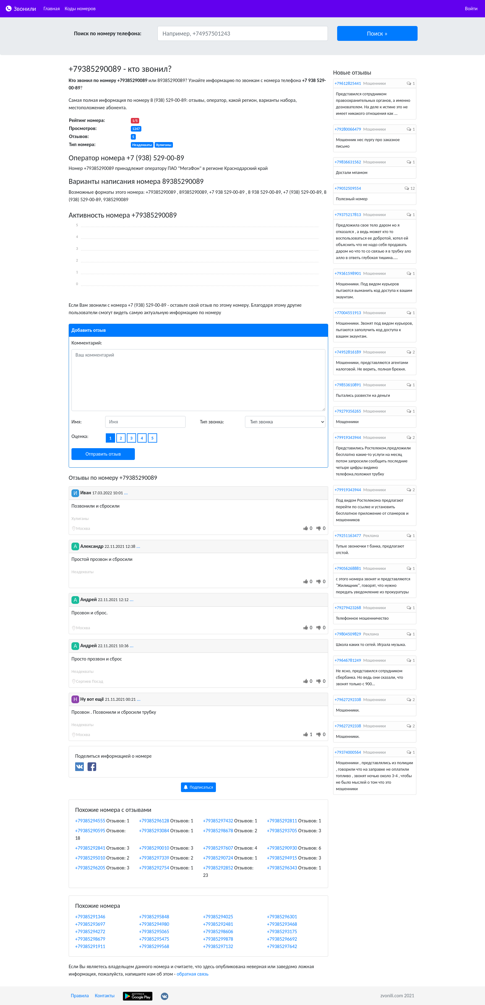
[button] (377, 33)
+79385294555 (90, 821)
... (126, 493)
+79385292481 (218, 924)
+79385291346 (90, 917)
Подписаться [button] (198, 787)
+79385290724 (218, 858)
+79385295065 (154, 931)
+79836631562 (348, 162)
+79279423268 (348, 607)
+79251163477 (348, 535)
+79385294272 (90, 931)
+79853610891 (348, 385)
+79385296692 (282, 939)
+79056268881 (348, 568)
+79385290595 (90, 831)
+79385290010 (154, 848)
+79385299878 (218, 939)
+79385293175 (282, 931)
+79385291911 (90, 946)
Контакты (105, 996)
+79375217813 (348, 214)
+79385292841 (90, 848)
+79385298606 (218, 931)
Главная (52, 8)
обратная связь (192, 974)
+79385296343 (282, 868)
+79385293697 (90, 924)
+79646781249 (348, 660)
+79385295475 (154, 939)
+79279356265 (348, 411)
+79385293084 (154, 831)
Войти (471, 8)
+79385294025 (218, 917)
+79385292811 (282, 821)
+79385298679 (90, 939)
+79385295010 (90, 858)
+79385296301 (282, 917)
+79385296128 (154, 821)
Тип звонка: (212, 422)
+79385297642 (282, 946)
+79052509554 (348, 188)
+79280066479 (348, 129)
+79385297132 (218, 946)
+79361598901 (348, 273)
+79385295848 (154, 917)
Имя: (76, 422)
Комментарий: (86, 343)
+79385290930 (282, 848)
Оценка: (79, 436)
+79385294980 (154, 924)
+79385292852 (218, 868)
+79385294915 (282, 858)
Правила (80, 996)
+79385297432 (218, 821)
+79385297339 (154, 858)
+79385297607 (218, 848)
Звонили (20, 8)
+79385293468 (282, 924)
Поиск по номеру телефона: (107, 33)
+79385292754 (154, 868)
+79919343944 (348, 437)
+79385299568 (154, 946)
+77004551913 (348, 312)
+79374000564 (348, 752)
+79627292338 (348, 699)
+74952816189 (348, 352)
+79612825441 (348, 83)
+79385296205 (90, 868)
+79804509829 (348, 634)
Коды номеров (80, 8)
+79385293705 (282, 831)
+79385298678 (218, 831)
